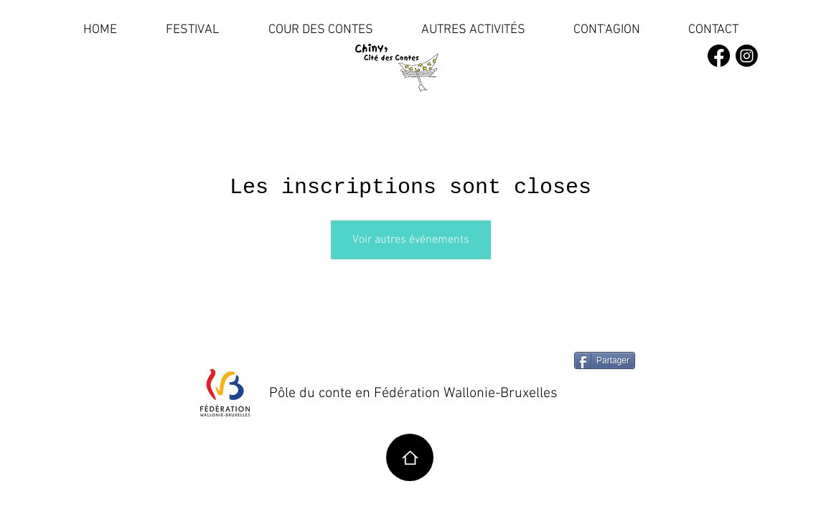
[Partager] (604, 360)
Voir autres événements (410, 240)
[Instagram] (747, 56)
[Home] (409, 457)
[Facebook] (719, 56)
